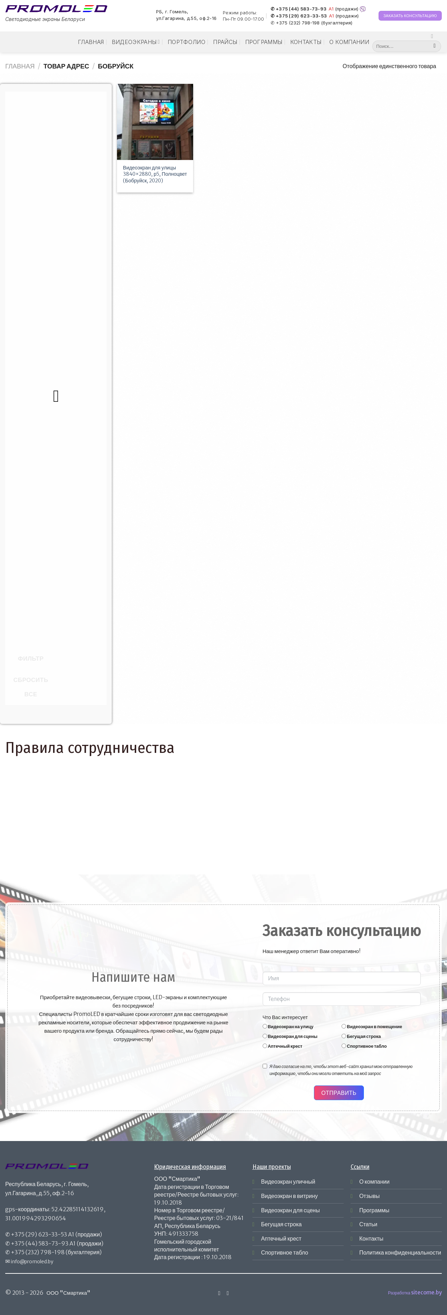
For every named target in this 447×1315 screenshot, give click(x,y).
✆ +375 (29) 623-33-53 (299, 16)
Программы (264, 41)
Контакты (306, 41)
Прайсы (225, 41)
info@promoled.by (32, 1261)
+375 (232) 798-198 (38, 1252)
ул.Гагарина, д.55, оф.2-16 (186, 18)
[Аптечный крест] (265, 1046)
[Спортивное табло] (344, 1046)
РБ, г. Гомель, (172, 11)
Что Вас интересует (285, 1017)
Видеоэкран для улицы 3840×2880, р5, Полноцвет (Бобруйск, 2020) (155, 174)
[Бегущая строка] (344, 1036)
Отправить (339, 1092)
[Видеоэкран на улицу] (265, 1026)
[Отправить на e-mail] (227, 1293)
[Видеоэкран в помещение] (344, 1026)
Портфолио (186, 41)
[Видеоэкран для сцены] (265, 1036)
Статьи (368, 1224)
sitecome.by (426, 1292)
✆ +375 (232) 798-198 (295, 23)
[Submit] (434, 46)
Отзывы (369, 1195)
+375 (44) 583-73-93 (39, 1243)
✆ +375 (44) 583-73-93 (299, 9)
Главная (91, 41)
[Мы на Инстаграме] (434, 36)
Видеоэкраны (136, 41)
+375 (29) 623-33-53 (39, 1234)
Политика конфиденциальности (400, 1252)
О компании (349, 41)
